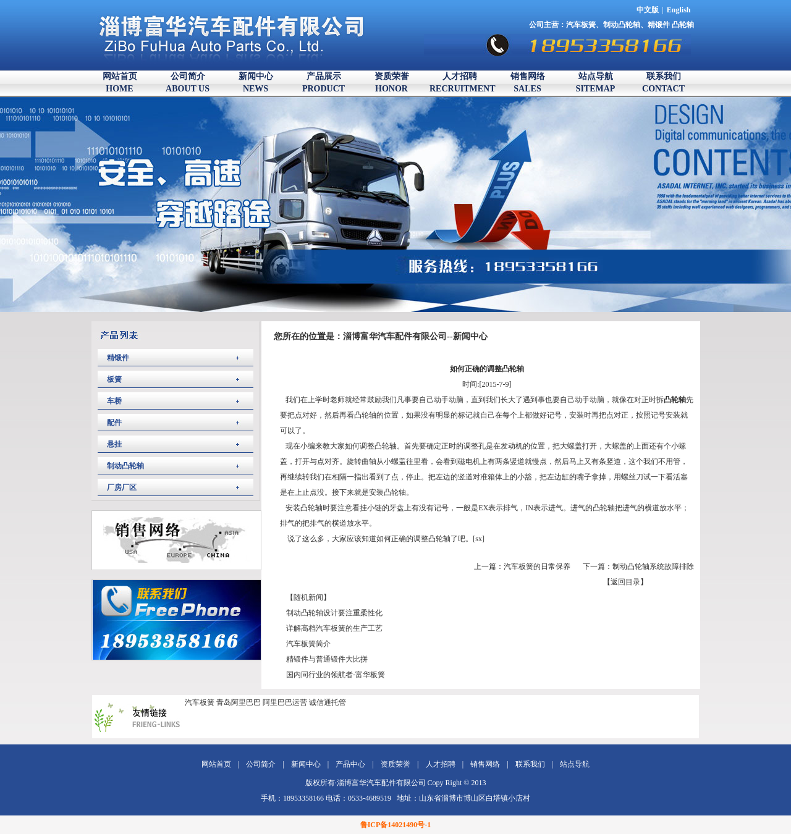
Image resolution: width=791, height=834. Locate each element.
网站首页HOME (120, 82)
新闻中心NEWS (256, 82)
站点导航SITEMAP (595, 82)
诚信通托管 (327, 702)
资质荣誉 (395, 764)
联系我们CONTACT (663, 82)
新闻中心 (306, 764)
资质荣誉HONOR (391, 82)
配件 (114, 422)
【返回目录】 (625, 582)
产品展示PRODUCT (323, 82)
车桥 (114, 401)
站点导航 (575, 764)
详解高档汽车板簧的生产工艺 (334, 628)
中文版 (648, 10)
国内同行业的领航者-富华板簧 (335, 674)
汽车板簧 (581, 24)
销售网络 (485, 764)
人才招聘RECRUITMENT (459, 82)
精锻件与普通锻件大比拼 (327, 659)
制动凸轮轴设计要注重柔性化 (334, 613)
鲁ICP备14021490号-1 (395, 824)
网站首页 (216, 764)
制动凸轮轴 (621, 24)
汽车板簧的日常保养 (537, 566)
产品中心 (350, 764)
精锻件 (660, 24)
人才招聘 (440, 764)
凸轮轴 (683, 24)
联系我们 (530, 764)
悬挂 (114, 444)
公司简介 (261, 764)
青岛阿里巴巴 (238, 702)
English (679, 10)
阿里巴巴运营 (285, 702)
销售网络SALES (527, 82)
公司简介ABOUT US (187, 82)
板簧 (114, 379)
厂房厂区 (122, 487)
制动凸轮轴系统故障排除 (653, 566)
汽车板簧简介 (308, 643)
